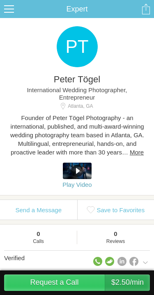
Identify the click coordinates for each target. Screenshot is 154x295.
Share (146, 9)
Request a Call (90, 283)
